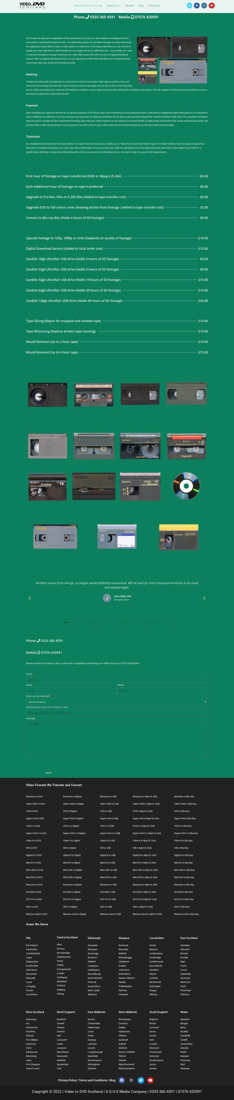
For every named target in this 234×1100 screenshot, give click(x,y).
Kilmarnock (31, 1052)
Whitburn (92, 994)
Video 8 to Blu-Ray (183, 840)
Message (31, 718)
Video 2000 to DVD (35, 804)
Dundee (184, 957)
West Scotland (35, 1012)
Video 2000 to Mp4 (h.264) (146, 804)
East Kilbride (156, 966)
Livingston (93, 966)
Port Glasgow (33, 1064)
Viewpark (123, 994)
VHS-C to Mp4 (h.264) (144, 826)
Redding (61, 989)
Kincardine (31, 974)
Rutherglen (155, 986)
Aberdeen (185, 945)
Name (29, 673)
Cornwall (154, 1027)
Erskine (122, 966)
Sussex (153, 1068)
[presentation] (50, 763)
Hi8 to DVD (31, 848)
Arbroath (184, 949)
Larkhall (154, 978)
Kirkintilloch (124, 974)
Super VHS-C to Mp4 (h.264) (147, 833)
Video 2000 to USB (109, 804)
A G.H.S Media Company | (128, 1091)
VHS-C (30, 428)
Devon (153, 1031)
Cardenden (31, 949)
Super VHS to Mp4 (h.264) (146, 818)
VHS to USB (106, 811)
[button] (93, 22)
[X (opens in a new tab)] (189, 5)
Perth (183, 986)
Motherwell (155, 982)
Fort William (32, 1040)
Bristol (153, 1023)
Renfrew (123, 990)
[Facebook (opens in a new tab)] (197, 5)
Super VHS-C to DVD (36, 833)
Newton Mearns (127, 978)
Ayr (27, 1023)
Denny (60, 961)
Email (29, 685)
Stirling (60, 993)
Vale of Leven (32, 1068)
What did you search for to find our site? (47, 707)
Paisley (122, 982)
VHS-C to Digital (71, 826)
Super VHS (172, 377)
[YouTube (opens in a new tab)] (212, 5)
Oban (29, 1060)
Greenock (31, 1044)
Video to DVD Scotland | (85, 1091)
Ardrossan (31, 1019)
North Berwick (95, 978)
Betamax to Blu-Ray (184, 796)
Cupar (29, 957)
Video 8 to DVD (33, 840)
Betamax (32, 377)
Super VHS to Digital (73, 818)
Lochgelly (31, 986)
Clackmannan (64, 957)
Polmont (61, 985)
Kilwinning (31, 1056)
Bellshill (122, 953)
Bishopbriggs (125, 957)
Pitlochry (184, 994)
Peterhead (185, 990)
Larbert (60, 973)
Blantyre (154, 949)
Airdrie (153, 945)
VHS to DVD (32, 811)
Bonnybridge (63, 953)
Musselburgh (94, 974)
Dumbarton (32, 1027)
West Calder (94, 990)
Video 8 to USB (107, 840)
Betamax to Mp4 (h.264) (145, 796)
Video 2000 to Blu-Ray (185, 804)
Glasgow (124, 938)
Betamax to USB (108, 796)
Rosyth (29, 990)
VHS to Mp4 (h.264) (143, 811)
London (153, 1044)
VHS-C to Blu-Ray (183, 826)
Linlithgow (62, 977)
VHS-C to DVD (33, 826)
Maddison (62, 981)
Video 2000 (80, 377)
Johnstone (124, 970)
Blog (112, 1080)
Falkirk (60, 965)
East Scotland (189, 938)
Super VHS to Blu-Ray (185, 818)
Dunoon (30, 1035)
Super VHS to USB (109, 818)
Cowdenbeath (33, 953)
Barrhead (123, 945)
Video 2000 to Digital (73, 804)
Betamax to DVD (34, 796)
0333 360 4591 (163, 1091)
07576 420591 (190, 1091)
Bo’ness (61, 948)
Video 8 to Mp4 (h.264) (144, 840)
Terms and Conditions (93, 1080)
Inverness (185, 978)
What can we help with (38, 696)
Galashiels (185, 974)
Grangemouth (64, 969)
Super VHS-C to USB (110, 833)
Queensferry (94, 986)
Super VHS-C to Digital (74, 833)
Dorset (153, 1035)
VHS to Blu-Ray (181, 811)
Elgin (182, 961)
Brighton (154, 1019)
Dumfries (30, 1031)
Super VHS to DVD (35, 818)
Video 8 (77, 428)
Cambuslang (156, 953)
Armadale (93, 945)
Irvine (29, 1048)
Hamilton (154, 970)
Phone (120, 685)
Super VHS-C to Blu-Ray (186, 833)
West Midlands (128, 1012)
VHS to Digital (70, 811)
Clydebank (124, 961)
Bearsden (123, 949)
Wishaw (153, 994)
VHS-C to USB (107, 826)
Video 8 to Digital (71, 840)
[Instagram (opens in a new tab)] (204, 5)
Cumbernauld (156, 961)
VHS (122, 377)
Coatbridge (155, 957)
